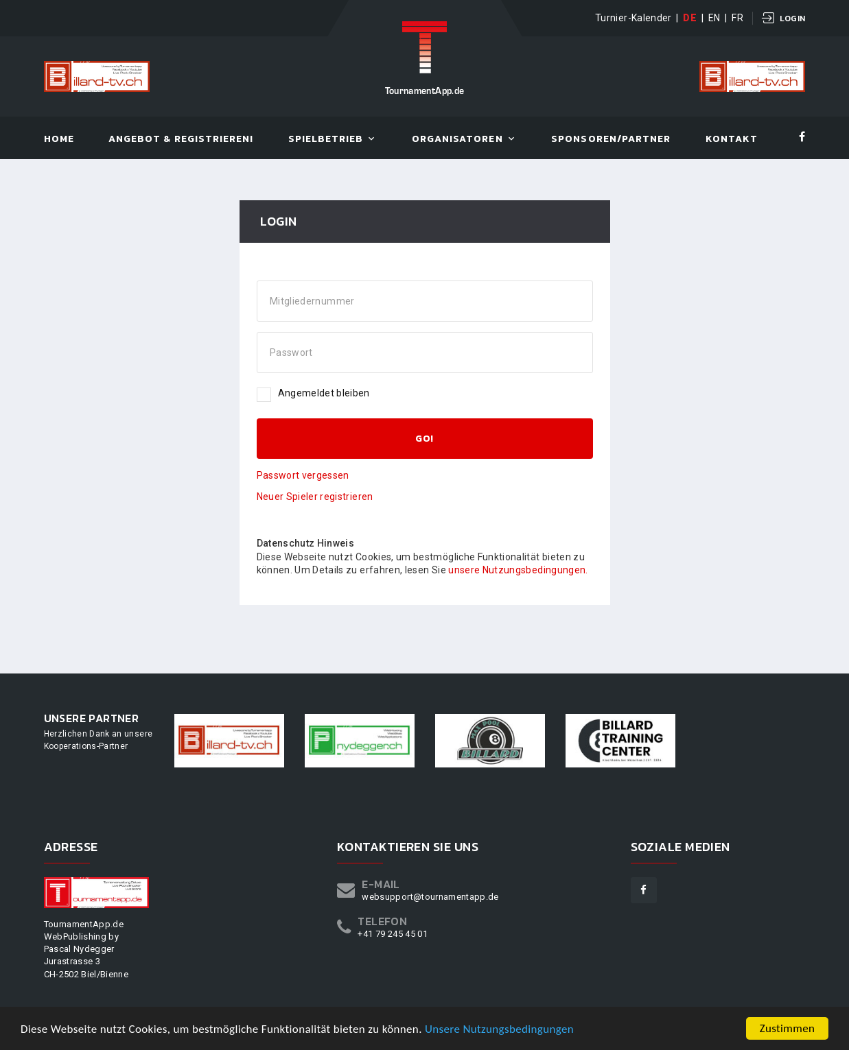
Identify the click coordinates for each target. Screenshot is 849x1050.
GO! (424, 438)
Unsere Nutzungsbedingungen (499, 1029)
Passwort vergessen (303, 475)
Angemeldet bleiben (313, 394)
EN (714, 17)
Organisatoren (457, 139)
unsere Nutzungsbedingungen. (518, 569)
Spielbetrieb (326, 139)
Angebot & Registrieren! (180, 139)
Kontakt (732, 139)
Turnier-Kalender (633, 17)
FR (737, 17)
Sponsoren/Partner (611, 139)
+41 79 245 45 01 (393, 934)
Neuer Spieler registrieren (315, 496)
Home (59, 139)
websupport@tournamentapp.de (430, 897)
